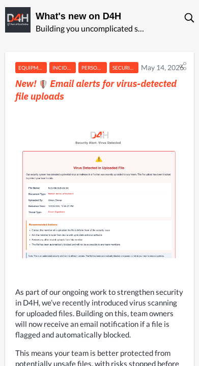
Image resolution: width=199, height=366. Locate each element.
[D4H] (18, 20)
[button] (190, 17)
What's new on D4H (78, 16)
